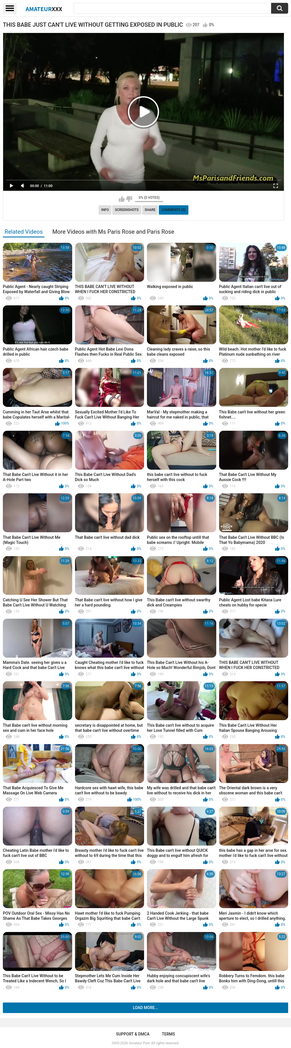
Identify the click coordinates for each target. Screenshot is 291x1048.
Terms (168, 1034)
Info (105, 210)
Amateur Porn (139, 1043)
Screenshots (127, 210)
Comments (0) (174, 210)
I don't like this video (129, 199)
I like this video (122, 199)
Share (150, 210)
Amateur (44, 9)
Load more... (145, 1007)
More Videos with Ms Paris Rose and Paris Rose (113, 231)
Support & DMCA (132, 1034)
